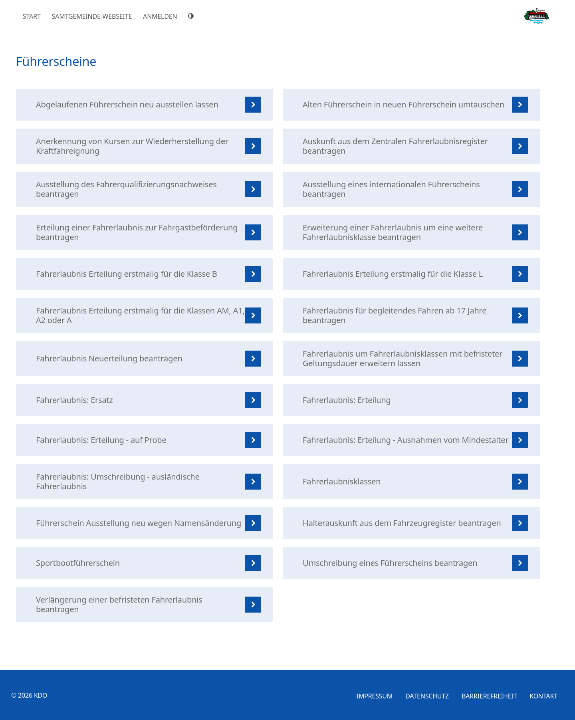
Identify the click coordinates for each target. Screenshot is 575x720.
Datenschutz (427, 696)
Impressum (375, 696)
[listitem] (144, 105)
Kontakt (543, 696)
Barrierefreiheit (489, 696)
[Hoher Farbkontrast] (192, 16)
